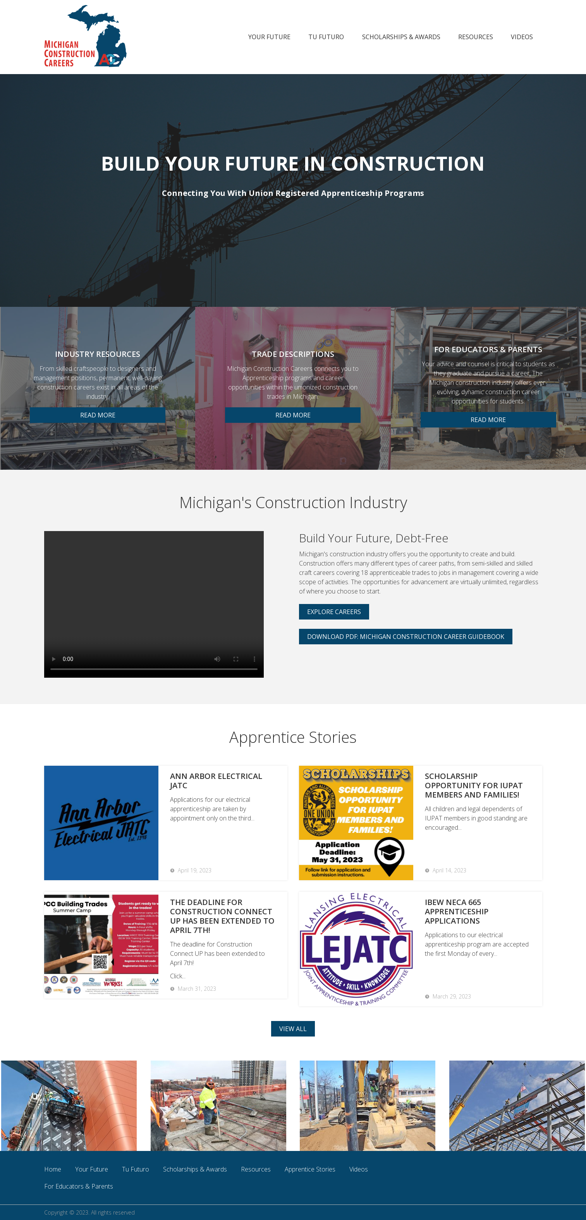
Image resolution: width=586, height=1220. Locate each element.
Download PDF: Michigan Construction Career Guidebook (405, 636)
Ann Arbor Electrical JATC (216, 781)
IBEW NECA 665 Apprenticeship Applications (456, 912)
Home (52, 1169)
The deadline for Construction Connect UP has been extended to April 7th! (222, 916)
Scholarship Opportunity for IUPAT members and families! (474, 785)
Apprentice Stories (310, 1169)
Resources (475, 37)
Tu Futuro (326, 37)
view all (293, 1028)
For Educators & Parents (78, 1186)
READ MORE (97, 415)
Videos (522, 37)
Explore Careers (334, 611)
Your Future (269, 37)
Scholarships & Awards (401, 37)
